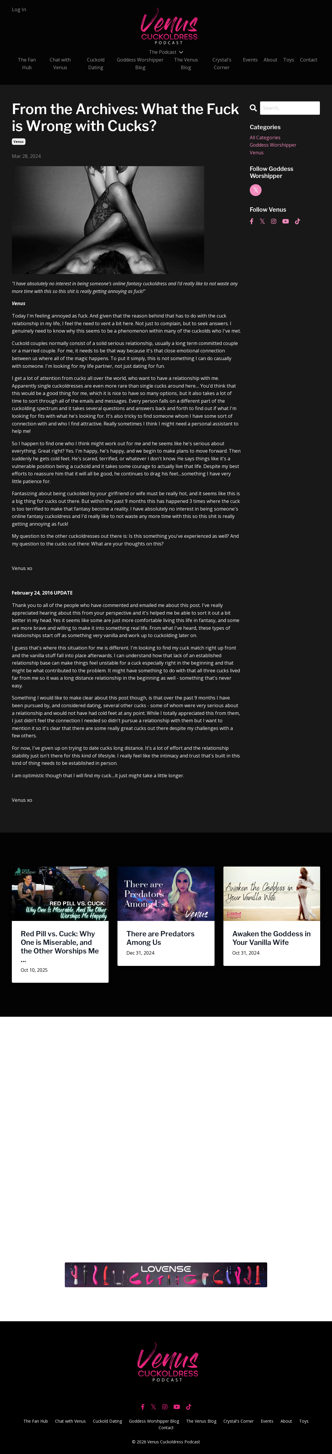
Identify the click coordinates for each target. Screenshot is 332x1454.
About (270, 59)
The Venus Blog (186, 63)
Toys (288, 59)
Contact (308, 59)
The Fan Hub (27, 63)
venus (19, 142)
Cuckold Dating (95, 63)
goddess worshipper (273, 145)
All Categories (265, 137)
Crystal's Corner (221, 63)
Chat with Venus (60, 63)
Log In (19, 9)
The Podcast (166, 52)
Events (250, 59)
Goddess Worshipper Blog (140, 63)
